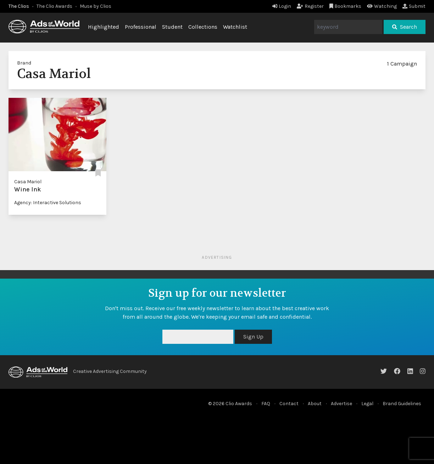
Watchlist (235, 26)
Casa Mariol (27, 182)
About (315, 404)
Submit (413, 6)
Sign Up (253, 336)
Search (404, 26)
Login (281, 6)
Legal (367, 404)
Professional (140, 26)
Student (172, 26)
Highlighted (103, 26)
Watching (382, 6)
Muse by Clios (95, 6)
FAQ (265, 404)
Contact (289, 404)
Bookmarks (345, 6)
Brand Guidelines (402, 404)
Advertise (341, 404)
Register (310, 6)
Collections (202, 26)
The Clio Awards (54, 6)
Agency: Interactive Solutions (47, 203)
